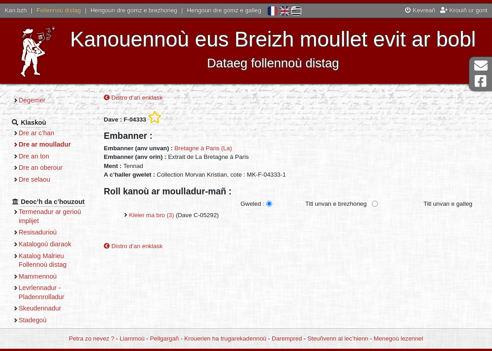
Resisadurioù (38, 232)
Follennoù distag (58, 10)
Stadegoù (32, 320)
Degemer (32, 100)
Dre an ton (34, 156)
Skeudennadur (40, 308)
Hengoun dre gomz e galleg (224, 10)
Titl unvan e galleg (448, 203)
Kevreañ (420, 10)
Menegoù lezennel (398, 338)
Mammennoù (38, 276)
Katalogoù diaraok (45, 244)
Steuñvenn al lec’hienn (337, 338)
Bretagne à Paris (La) (203, 148)
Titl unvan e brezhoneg (336, 203)
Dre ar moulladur (45, 144)
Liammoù (132, 338)
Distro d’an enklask (133, 97)
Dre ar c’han (36, 133)
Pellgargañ (164, 338)
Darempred (287, 338)
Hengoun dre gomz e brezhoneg (134, 10)
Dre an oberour (40, 167)
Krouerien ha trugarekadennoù (225, 338)
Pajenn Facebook (480, 81)
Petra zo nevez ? (91, 338)
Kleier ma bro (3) (151, 215)
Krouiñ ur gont (463, 10)
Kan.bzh (16, 10)
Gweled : (252, 203)
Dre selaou (34, 179)
